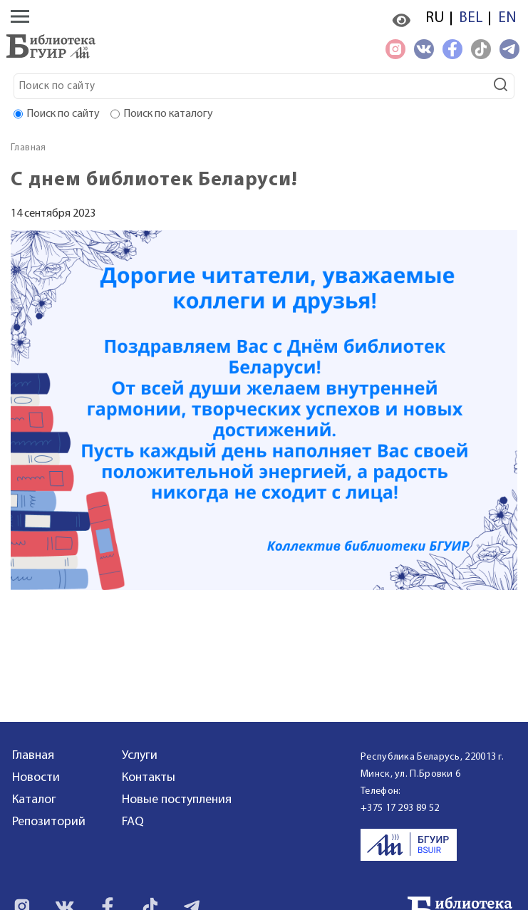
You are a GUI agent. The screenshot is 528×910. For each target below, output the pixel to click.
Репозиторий (49, 822)
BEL (471, 18)
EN (507, 18)
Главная (28, 148)
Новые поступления (177, 800)
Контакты (148, 778)
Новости (36, 778)
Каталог (34, 800)
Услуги (139, 755)
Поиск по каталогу (168, 114)
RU (434, 18)
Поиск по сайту (63, 114)
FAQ (133, 822)
